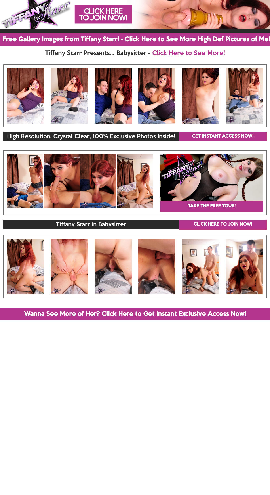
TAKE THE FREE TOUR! (212, 206)
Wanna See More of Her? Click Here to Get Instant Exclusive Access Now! (135, 314)
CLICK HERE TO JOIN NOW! (223, 224)
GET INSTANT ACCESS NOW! (222, 136)
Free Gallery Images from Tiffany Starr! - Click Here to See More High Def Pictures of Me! (136, 39)
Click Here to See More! (188, 53)
